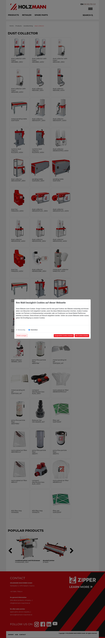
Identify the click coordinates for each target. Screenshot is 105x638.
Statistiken (34, 330)
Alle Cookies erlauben (81, 335)
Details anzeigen (21, 335)
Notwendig (21, 330)
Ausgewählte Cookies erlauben (64, 335)
